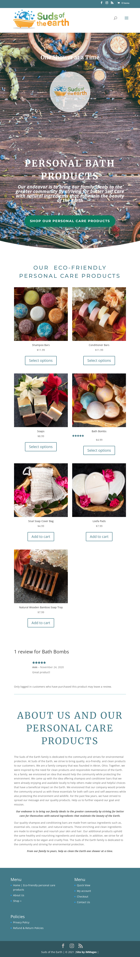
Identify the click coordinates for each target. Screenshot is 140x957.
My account (84, 891)
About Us (18, 895)
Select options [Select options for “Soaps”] (41, 446)
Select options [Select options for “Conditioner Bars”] (99, 360)
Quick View (83, 885)
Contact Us (83, 902)
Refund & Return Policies (28, 928)
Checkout (82, 896)
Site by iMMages (86, 952)
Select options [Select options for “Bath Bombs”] (99, 450)
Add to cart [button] (41, 536)
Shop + (17, 901)
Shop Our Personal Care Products (70, 221)
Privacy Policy (21, 922)
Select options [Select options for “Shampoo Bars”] (41, 360)
